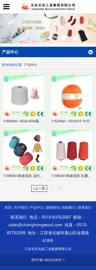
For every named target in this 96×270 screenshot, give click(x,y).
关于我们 (20, 207)
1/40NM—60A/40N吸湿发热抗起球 (32, 121)
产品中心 (31, 64)
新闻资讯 (52, 207)
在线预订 (68, 207)
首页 (8, 207)
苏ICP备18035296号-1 (48, 259)
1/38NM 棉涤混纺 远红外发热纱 (29, 175)
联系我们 (84, 207)
